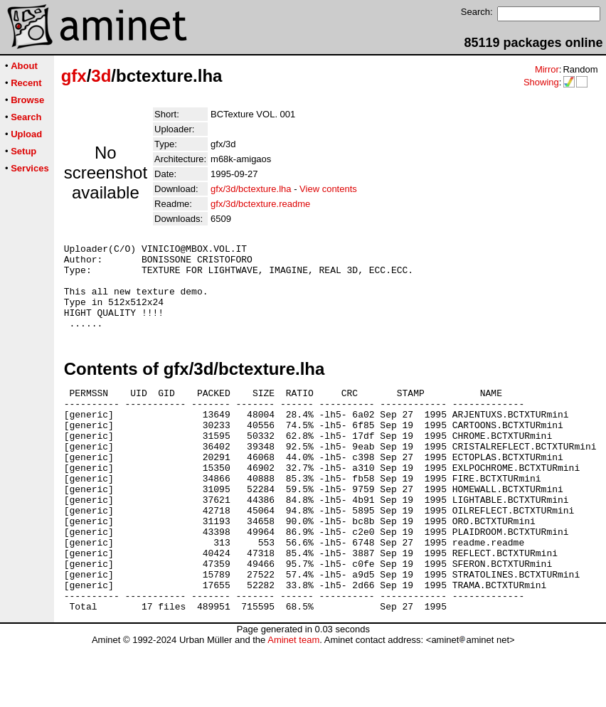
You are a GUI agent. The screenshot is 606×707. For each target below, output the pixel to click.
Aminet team (293, 701)
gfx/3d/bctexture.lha (251, 189)
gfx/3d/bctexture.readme (260, 203)
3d (101, 75)
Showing (541, 82)
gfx (74, 75)
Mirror (547, 69)
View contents (328, 189)
